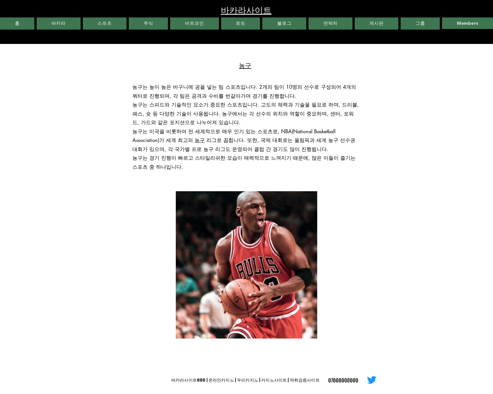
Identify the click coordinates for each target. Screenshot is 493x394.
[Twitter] (371, 379)
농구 (200, 140)
